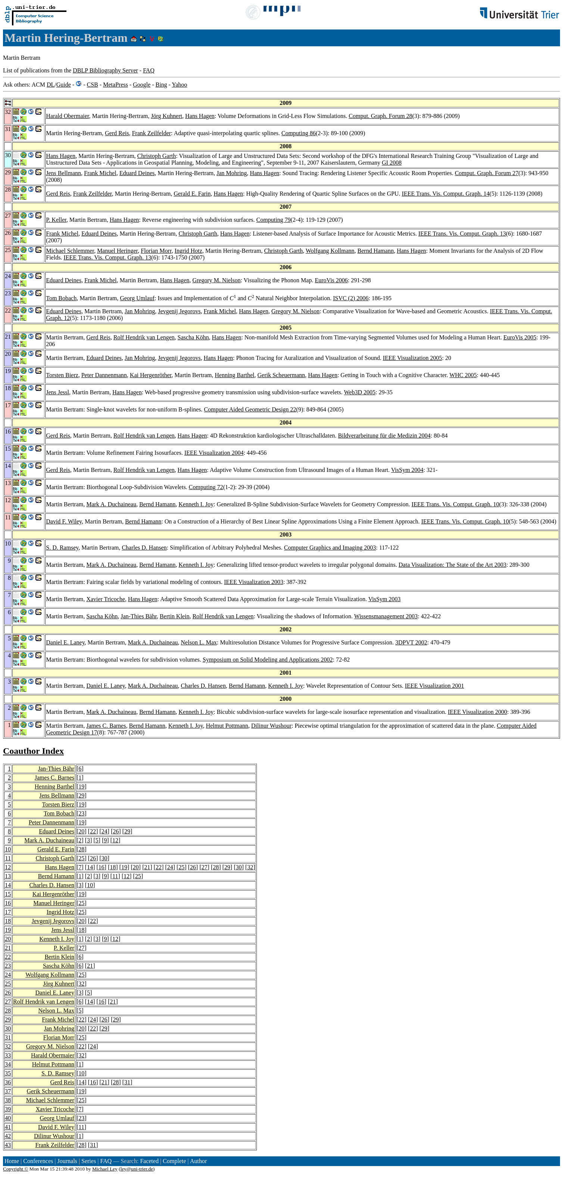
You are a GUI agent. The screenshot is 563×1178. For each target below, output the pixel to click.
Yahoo (179, 84)
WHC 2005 (463, 375)
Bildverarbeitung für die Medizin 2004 (384, 435)
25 (81, 858)
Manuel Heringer (117, 251)
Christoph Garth (156, 156)
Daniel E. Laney (65, 642)
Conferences (38, 1161)
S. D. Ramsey (62, 547)
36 (8, 1082)
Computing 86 (299, 133)
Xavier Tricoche (105, 599)
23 (81, 813)
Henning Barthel (234, 375)
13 (8, 876)
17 (8, 912)
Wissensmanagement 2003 (385, 616)
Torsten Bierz (62, 375)
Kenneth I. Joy (196, 504)
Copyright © (15, 1169)
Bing (161, 84)
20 (81, 831)
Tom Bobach (61, 298)
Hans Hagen (200, 116)
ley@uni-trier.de (136, 1169)
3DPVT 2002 (411, 642)
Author (198, 1161)
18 (113, 867)
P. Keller (56, 220)
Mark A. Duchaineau (111, 504)
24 (105, 831)
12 (115, 840)
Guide (63, 84)
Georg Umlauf (137, 298)
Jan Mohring (232, 173)
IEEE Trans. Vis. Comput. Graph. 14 (445, 193)
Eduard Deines (137, 173)
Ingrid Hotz (188, 251)
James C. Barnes (106, 725)
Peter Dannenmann (104, 375)
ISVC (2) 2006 (350, 298)
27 (205, 867)
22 (93, 831)
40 (8, 1118)
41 (8, 1127)
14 (90, 867)
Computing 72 (206, 487)
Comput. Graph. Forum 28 (380, 116)
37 (8, 1091)
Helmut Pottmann (227, 725)
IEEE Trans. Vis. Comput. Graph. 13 (462, 233)
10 (8, 849)
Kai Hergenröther (150, 375)
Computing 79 (273, 220)
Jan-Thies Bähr (139, 616)
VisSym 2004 (407, 470)
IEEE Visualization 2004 (214, 453)
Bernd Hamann (375, 251)
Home (11, 1161)
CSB (92, 84)
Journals (67, 1161)
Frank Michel (100, 173)
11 (8, 858)
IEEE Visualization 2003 (253, 582)
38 (8, 1100)
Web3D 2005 (359, 392)
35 (8, 1073)
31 (8, 1037)
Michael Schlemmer (70, 251)
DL (51, 84)
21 (147, 867)
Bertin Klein (175, 616)
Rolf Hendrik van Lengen (144, 337)
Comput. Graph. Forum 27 (486, 173)
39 (8, 1109)
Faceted (149, 1161)
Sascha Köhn (193, 337)
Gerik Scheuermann (281, 375)
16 (102, 867)
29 (81, 795)
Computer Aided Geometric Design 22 (250, 409)
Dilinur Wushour (271, 725)
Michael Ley (105, 1169)
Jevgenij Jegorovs (179, 311)
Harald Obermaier (67, 116)
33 (8, 1055)
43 (8, 1145)
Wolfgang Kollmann (330, 251)
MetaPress (115, 84)
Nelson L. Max (199, 642)
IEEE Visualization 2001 (434, 686)
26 (116, 831)
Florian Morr (156, 251)
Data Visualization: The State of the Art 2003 (453, 565)
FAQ (149, 70)
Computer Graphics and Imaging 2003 (330, 547)
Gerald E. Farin (192, 193)
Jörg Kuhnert (166, 116)
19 (81, 786)
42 (8, 1136)
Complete (174, 1161)
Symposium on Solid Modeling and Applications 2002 (268, 659)
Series (88, 1161)
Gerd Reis (117, 133)
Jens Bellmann (63, 173)
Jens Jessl (57, 392)
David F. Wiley (64, 521)
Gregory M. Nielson (216, 280)
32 (250, 867)
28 (81, 849)
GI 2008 (392, 162)
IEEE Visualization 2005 (412, 358)
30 (105, 858)
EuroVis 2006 (331, 280)
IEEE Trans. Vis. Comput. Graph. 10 (455, 504)
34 (8, 1064)
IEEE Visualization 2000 (477, 712)
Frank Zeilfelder (151, 133)
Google (141, 84)
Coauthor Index (33, 751)
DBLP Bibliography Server (105, 70)
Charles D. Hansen (144, 547)
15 (8, 894)
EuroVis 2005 (519, 337)
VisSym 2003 (384, 599)
